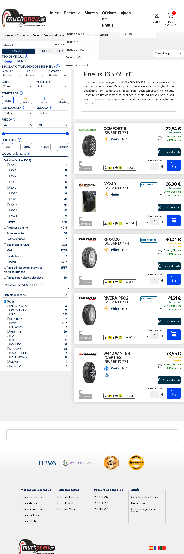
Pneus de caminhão (79, 67)
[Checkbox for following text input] (81, 164)
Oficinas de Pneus (109, 19)
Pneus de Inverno (67, 497)
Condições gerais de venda (143, 511)
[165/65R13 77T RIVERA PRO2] (174, 334)
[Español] (151, 548)
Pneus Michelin (29, 503)
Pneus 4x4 (74, 44)
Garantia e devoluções (144, 497)
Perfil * (29, 71)
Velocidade (43, 82)
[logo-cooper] (111, 463)
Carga (5, 82)
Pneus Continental (31, 497)
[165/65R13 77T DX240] (174, 220)
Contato (129, 36)
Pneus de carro (76, 36)
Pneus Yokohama (31, 521)
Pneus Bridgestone (32, 509)
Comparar (85, 168)
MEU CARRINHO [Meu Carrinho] (170, 19)
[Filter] (168, 53)
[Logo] (36, 548)
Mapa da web (139, 503)
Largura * (7, 71)
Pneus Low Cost (67, 503)
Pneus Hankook (30, 515)
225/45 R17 (101, 509)
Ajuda (128, 13)
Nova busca (61, 44)
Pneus (72, 13)
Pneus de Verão (66, 509)
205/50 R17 (101, 503)
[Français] (157, 548)
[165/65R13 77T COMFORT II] (174, 165)
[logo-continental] (136, 463)
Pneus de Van (75, 59)
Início (54, 13)
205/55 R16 (101, 497)
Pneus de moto (76, 51)
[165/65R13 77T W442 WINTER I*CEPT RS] (174, 393)
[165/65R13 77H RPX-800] (174, 279)
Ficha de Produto (169, 152)
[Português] (163, 548)
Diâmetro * (54, 71)
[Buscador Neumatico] (12, 75)
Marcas (91, 13)
